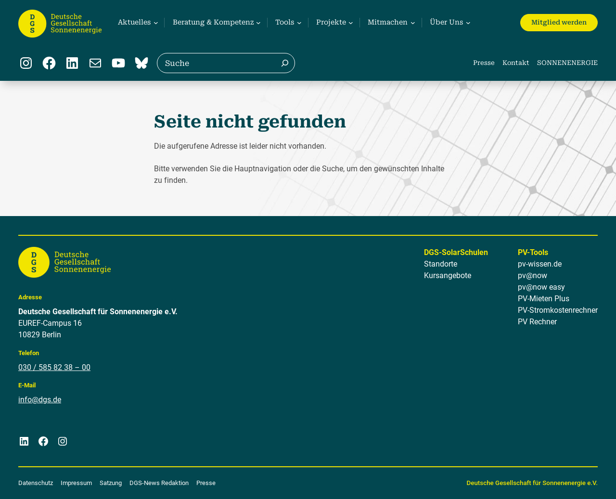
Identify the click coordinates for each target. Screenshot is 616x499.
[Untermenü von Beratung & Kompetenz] (215, 23)
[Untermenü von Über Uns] (448, 23)
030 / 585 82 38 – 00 (54, 367)
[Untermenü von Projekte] (333, 23)
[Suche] (285, 63)
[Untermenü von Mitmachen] (390, 23)
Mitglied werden (559, 22)
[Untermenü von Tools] (287, 23)
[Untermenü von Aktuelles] (137, 23)
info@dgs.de (39, 399)
